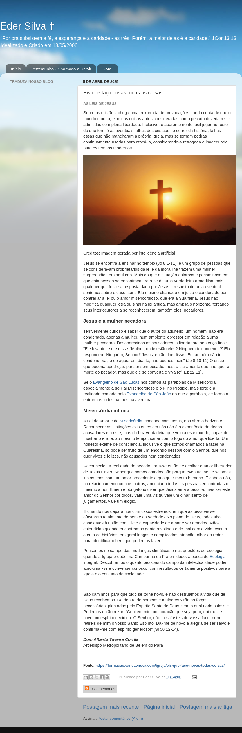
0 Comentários (100, 688)
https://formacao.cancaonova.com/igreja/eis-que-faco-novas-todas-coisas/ (160, 665)
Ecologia (218, 556)
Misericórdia (131, 421)
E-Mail (107, 69)
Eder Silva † (27, 26)
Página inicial (159, 707)
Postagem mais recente (111, 707)
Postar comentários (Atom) (120, 718)
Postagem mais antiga (206, 707)
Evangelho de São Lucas (116, 382)
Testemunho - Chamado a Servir (61, 69)
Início (16, 69)
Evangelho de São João (149, 394)
